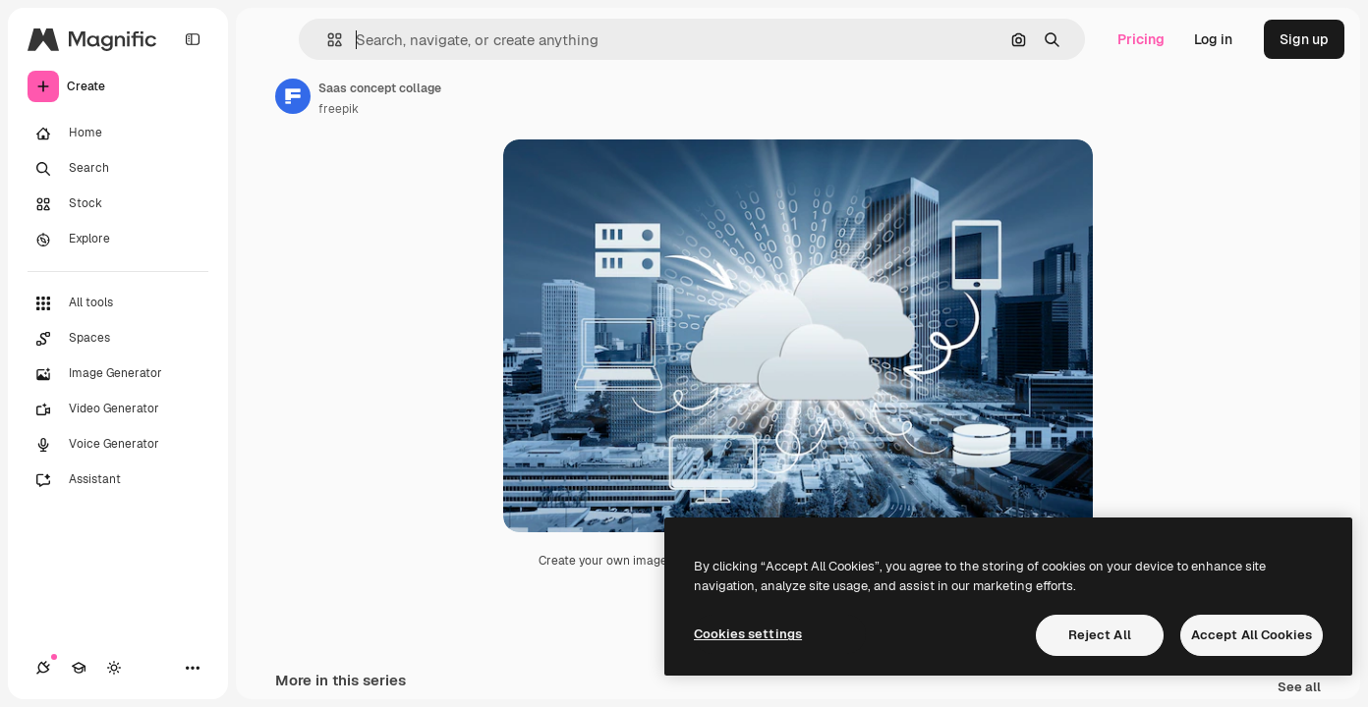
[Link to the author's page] (293, 96)
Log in (1213, 39)
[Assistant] (118, 480)
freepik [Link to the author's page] (338, 109)
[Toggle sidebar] (192, 39)
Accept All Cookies (1251, 634)
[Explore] (118, 239)
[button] (327, 39)
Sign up (1304, 39)
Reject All (1099, 634)
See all (1299, 687)
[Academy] (78, 667)
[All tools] (118, 303)
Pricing (1141, 39)
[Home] (118, 133)
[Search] (118, 169)
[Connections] (43, 667)
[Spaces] (118, 338)
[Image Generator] (118, 374)
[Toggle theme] (114, 667)
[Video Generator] (118, 409)
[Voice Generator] (118, 445)
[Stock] (118, 204)
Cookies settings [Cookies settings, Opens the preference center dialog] (748, 633)
